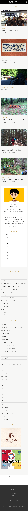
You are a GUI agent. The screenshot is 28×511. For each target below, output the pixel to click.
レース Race (4, 117)
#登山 (3, 394)
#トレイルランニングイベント (9, 348)
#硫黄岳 (3, 398)
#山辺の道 (4, 379)
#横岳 (3, 385)
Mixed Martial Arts (9, 275)
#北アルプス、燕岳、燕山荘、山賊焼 (11, 364)
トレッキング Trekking (9, 300)
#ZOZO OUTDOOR (6, 342)
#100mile (4, 324)
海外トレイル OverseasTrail (11, 315)
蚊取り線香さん (5, 90)
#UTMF (3, 336)
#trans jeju (5, 333)
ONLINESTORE (26, 2)
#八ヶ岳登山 (4, 358)
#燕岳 (3, 391)
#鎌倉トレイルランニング (8, 413)
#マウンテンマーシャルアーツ (9, 355)
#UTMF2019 (5, 339)
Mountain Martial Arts (7, 87)
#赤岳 (3, 404)
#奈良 (3, 370)
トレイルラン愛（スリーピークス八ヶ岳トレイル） (13, 120)
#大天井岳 (4, 367)
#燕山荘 (3, 388)
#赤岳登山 (4, 410)
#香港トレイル (5, 419)
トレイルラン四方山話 (6, 177)
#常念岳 (3, 382)
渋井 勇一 (5, 33)
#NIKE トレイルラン (6, 330)
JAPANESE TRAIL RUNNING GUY (10, 30)
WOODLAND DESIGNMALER (11, 286)
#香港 (3, 416)
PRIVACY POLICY (14, 500)
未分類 (4, 312)
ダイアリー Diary (7, 292)
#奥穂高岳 (4, 376)
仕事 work (3, 58)
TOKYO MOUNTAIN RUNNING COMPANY (14, 283)
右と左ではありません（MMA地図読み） (12, 179)
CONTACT (14, 495)
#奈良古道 (4, 373)
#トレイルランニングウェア (8, 352)
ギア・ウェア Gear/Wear (10, 289)
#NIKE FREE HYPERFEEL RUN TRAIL (12, 327)
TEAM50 (5, 280)
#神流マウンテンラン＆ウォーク (9, 401)
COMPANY (14, 498)
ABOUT (14, 493)
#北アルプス (4, 361)
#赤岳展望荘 (4, 407)
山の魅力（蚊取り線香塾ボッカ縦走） (11, 150)
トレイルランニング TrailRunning (12, 295)
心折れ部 (3, 28)
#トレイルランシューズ (7, 345)
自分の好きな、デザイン (8, 60)
